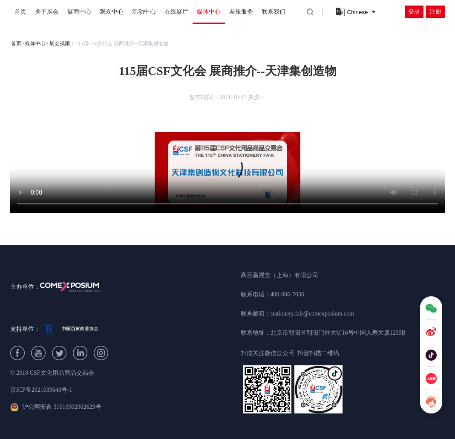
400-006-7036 (287, 294)
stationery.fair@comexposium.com (312, 313)
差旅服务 (241, 12)
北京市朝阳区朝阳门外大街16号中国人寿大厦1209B (338, 333)
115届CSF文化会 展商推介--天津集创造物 (122, 43)
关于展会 (47, 12)
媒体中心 (209, 12)
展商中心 (79, 12)
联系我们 (273, 12)
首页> (17, 43)
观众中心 (112, 12)
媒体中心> (37, 43)
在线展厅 (176, 12)
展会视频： (62, 43)
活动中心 (144, 12)
